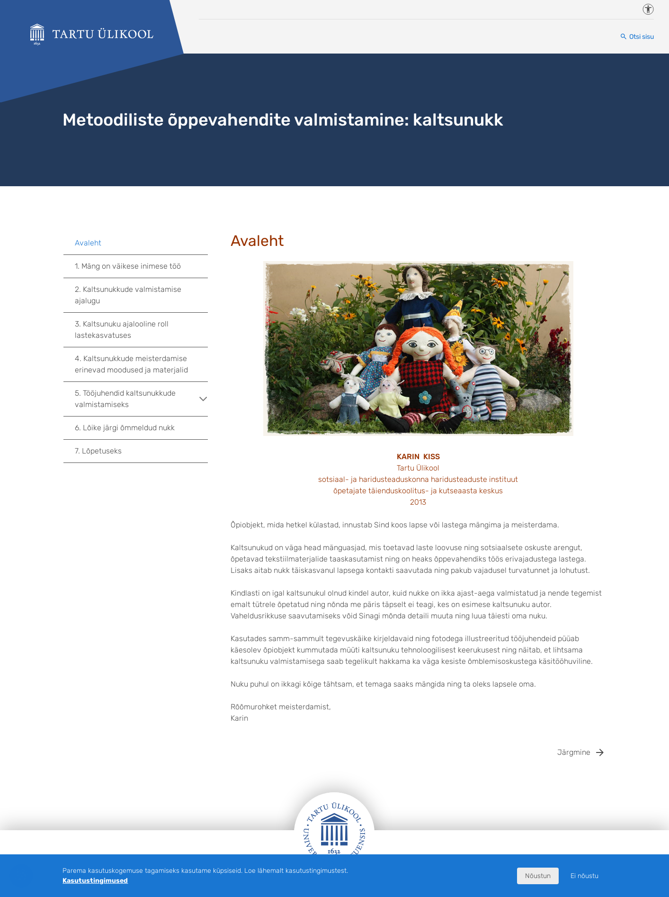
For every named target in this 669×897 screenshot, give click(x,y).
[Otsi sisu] (637, 36)
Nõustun (538, 876)
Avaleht (88, 242)
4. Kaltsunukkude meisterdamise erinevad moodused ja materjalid (131, 364)
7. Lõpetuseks (98, 450)
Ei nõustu (584, 876)
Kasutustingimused (95, 881)
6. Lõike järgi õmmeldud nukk (125, 427)
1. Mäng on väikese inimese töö (128, 266)
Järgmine (573, 752)
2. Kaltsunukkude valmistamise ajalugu (128, 295)
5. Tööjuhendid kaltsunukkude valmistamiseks (141, 399)
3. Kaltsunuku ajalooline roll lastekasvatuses (122, 329)
